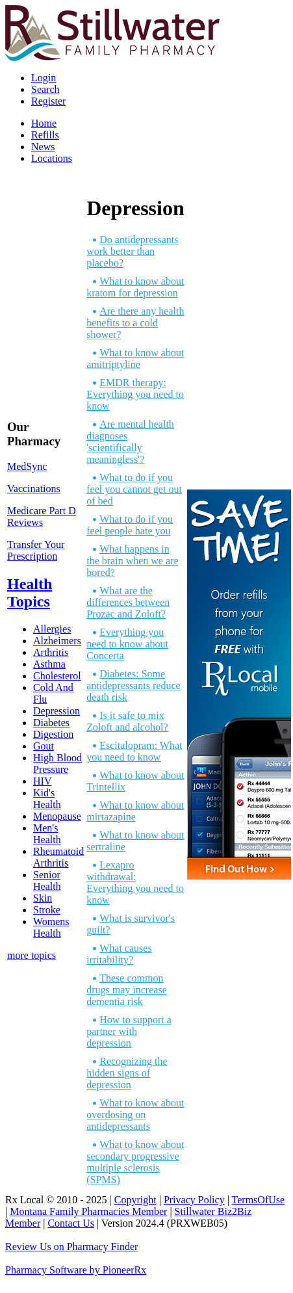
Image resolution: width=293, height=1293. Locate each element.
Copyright (135, 1199)
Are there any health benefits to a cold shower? (135, 323)
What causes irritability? (118, 954)
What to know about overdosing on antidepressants (135, 1114)
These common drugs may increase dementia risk (126, 990)
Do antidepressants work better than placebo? (132, 251)
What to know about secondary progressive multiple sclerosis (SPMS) (135, 1162)
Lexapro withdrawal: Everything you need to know (135, 882)
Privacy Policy (194, 1199)
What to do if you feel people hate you (129, 525)
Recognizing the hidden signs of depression (126, 1073)
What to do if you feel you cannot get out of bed (134, 489)
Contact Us (70, 1223)
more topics (31, 955)
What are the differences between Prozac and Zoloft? (128, 602)
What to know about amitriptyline (135, 358)
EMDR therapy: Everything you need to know (135, 394)
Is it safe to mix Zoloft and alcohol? (127, 721)
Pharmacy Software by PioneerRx (75, 1269)
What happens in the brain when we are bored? (132, 560)
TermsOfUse (258, 1199)
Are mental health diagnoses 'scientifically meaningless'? (130, 442)
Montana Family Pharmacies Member (88, 1211)
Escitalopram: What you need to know (134, 751)
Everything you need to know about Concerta (127, 644)
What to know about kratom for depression (135, 287)
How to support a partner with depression (129, 1031)
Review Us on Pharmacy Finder (71, 1246)
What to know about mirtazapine (135, 811)
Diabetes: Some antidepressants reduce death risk (133, 685)
